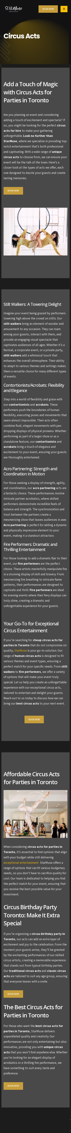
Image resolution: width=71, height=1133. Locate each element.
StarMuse (20, 650)
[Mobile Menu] (64, 9)
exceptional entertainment (21, 863)
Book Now (13, 190)
